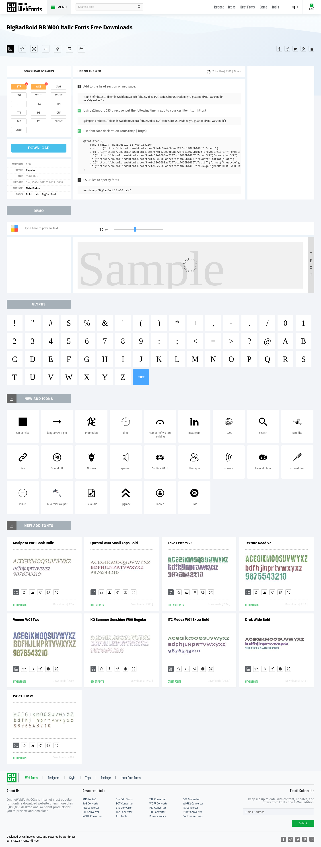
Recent (219, 7)
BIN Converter (124, 807)
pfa (39, 104)
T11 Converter (157, 812)
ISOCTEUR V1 (23, 696)
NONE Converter (92, 816)
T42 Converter (124, 812)
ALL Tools (121, 816)
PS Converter (190, 807)
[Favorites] (22, 49)
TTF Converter (157, 799)
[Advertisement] (280, 133)
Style (72, 778)
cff (58, 112)
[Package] (57, 49)
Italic (37, 194)
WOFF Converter (159, 803)
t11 (38, 121)
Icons (232, 7)
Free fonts (27, 7)
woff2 (59, 95)
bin (58, 104)
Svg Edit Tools (124, 799)
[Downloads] (32, 592)
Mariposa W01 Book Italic (33, 543)
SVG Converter (90, 803)
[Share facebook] (279, 49)
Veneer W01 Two (26, 619)
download (38, 148)
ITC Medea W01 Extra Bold (188, 619)
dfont (58, 121)
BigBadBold (49, 194)
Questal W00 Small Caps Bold (114, 543)
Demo (263, 7)
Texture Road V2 (258, 543)
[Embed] (48, 592)
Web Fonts (31, 778)
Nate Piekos (33, 188)
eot (18, 95)
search (139, 7)
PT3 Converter (157, 807)
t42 (19, 121)
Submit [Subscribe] (303, 823)
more (141, 377)
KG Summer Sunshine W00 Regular (118, 619)
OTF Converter (191, 799)
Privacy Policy (157, 816)
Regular (30, 170)
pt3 (19, 112)
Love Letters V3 (180, 543)
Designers (53, 778)
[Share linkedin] (311, 49)
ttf (19, 86)
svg (58, 86)
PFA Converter (90, 807)
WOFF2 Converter (193, 803)
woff (38, 95)
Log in (294, 7)
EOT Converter (124, 803)
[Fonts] (81, 49)
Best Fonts (247, 7)
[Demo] (34, 49)
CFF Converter (90, 812)
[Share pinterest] (303, 49)
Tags (88, 778)
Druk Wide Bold (257, 619)
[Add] (10, 49)
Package (106, 778)
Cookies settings (192, 816)
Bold (28, 194)
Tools (275, 7)
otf (19, 104)
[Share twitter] (295, 49)
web (38, 86)
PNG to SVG (89, 799)
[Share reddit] (287, 49)
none (18, 130)
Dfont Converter (192, 812)
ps (38, 112)
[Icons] (69, 49)
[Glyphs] (45, 49)
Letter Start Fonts (131, 778)
